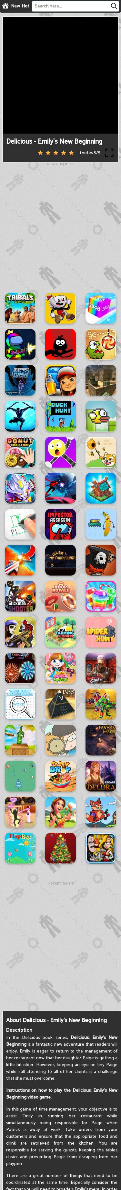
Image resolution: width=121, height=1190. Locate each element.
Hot (25, 6)
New (15, 6)
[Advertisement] (60, 227)
